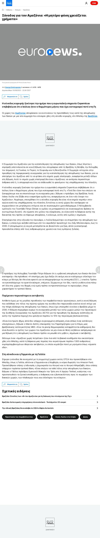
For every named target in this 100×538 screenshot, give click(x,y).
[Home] (3, 10)
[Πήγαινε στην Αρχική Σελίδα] (9, 3)
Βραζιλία (26, 10)
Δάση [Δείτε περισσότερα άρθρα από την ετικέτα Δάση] (85, 417)
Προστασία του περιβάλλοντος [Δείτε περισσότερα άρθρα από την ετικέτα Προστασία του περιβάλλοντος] (19, 417)
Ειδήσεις (9, 10)
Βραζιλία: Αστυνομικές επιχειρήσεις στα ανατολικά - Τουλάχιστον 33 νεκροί (34, 402)
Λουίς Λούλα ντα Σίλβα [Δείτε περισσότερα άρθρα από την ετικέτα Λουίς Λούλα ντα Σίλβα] (65, 417)
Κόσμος (18, 10)
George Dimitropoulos (13, 87)
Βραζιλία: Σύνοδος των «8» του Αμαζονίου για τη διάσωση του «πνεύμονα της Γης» (37, 396)
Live (94, 3)
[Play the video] (50, 52)
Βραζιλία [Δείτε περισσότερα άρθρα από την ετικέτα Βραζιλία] (44, 417)
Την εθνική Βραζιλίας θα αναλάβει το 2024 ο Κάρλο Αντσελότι (28, 408)
